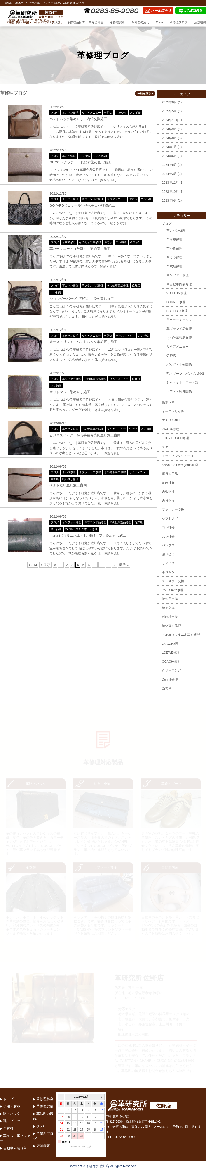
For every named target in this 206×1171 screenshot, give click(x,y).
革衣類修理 (69, 242)
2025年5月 (169, 111)
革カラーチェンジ (179, 320)
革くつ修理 (174, 257)
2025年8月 (169, 102)
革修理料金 (96, 22)
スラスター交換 (173, 581)
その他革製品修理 (90, 242)
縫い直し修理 (70, 479)
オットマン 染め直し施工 (69, 392)
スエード (168, 447)
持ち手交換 (170, 599)
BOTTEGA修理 (177, 311)
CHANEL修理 (176, 302)
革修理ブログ (178, 22)
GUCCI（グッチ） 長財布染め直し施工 (80, 162)
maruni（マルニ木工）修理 (81, 529)
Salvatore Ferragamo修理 (180, 465)
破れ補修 (168, 483)
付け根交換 (170, 617)
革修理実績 (117, 22)
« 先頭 (45, 565)
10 (102, 565)
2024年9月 (169, 129)
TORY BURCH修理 (175, 438)
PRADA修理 (170, 429)
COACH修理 (171, 661)
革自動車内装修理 (179, 284)
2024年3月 (169, 174)
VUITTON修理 (176, 293)
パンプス (168, 545)
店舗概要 (200, 22)
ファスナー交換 (173, 509)
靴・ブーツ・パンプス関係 (185, 373)
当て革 (166, 688)
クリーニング (171, 670)
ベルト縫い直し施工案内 (68, 485)
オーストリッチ (125, 335)
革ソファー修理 (71, 379)
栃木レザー (170, 402)
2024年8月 (169, 138)
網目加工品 (170, 474)
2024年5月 (169, 165)
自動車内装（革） (16, 1148)
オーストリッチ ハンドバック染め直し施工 (83, 342)
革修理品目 (74, 22)
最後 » (124, 565)
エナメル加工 (171, 420)
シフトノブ (170, 518)
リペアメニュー (91, 112)
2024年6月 (169, 156)
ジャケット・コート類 (182, 382)
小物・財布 (11, 1106)
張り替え (168, 554)
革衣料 (8, 1128)
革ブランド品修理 (92, 199)
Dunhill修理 (170, 679)
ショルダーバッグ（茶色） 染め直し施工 (81, 298)
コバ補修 (146, 199)
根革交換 (168, 608)
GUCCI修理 (100, 155)
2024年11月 (170, 120)
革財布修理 (69, 155)
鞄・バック (11, 1114)
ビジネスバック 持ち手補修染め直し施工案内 (85, 435)
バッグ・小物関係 (179, 364)
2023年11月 (170, 182)
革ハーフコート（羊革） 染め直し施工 (79, 248)
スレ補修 (135, 112)
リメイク (168, 563)
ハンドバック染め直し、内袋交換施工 (78, 119)
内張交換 (168, 491)
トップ (56, 22)
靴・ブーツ (11, 1121)
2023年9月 (169, 200)
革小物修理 (69, 472)
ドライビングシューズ (178, 456)
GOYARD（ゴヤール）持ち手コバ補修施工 (82, 205)
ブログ (55, 112)
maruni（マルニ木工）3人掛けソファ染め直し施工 (87, 535)
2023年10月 (170, 191)
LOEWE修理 (171, 652)
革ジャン (135, 242)
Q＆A (159, 22)
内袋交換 (121, 112)
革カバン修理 (70, 112)
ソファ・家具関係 (179, 391)
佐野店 (108, 112)
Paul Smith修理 (173, 590)
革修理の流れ (140, 22)
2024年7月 (169, 147)
